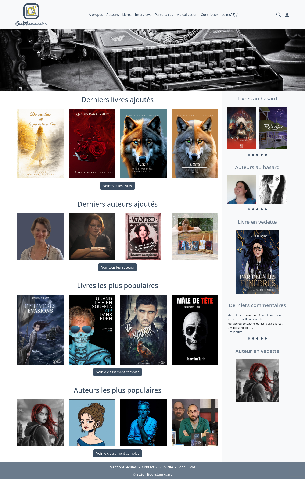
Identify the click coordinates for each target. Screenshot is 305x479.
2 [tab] (253, 155)
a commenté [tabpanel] (257, 323)
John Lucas (186, 467)
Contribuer (209, 14)
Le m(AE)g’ (230, 14)
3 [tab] (257, 155)
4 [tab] (262, 155)
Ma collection (186, 14)
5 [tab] (266, 155)
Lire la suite (234, 332)
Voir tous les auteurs (117, 267)
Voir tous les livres (117, 186)
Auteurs (112, 14)
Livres (127, 14)
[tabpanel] (241, 128)
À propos (96, 14)
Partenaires (164, 14)
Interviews (143, 14)
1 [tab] (249, 155)
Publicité (166, 467)
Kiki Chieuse (235, 315)
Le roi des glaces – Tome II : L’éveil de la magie (255, 317)
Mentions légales (123, 467)
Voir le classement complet (117, 372)
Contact (148, 467)
